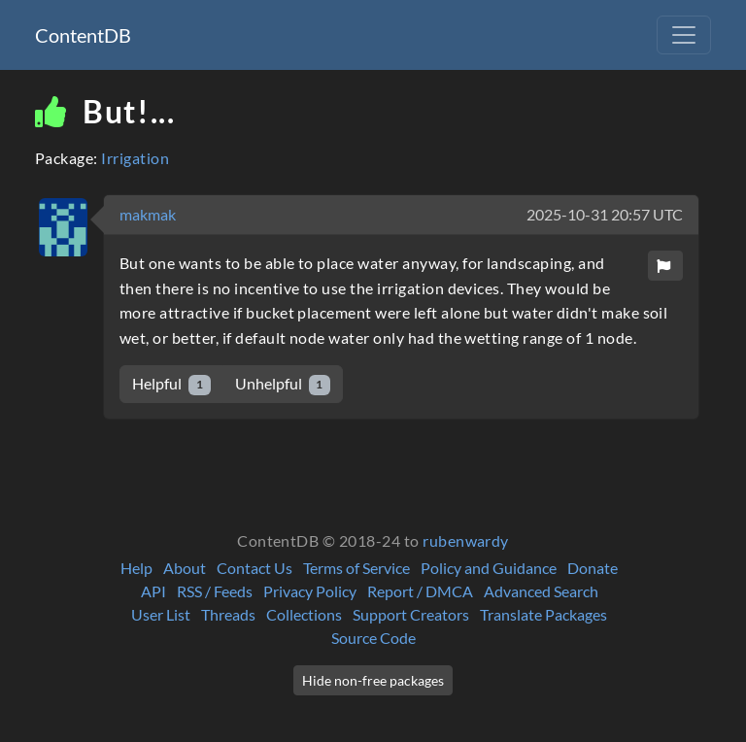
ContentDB (83, 35)
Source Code (373, 637)
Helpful (171, 384)
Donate (592, 567)
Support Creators (411, 614)
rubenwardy (466, 540)
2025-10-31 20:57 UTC (604, 214)
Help (136, 567)
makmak (147, 214)
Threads (228, 614)
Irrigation (135, 158)
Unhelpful (283, 384)
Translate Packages (543, 614)
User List (160, 614)
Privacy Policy (309, 591)
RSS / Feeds (215, 591)
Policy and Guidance (489, 567)
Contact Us (254, 567)
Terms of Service (356, 567)
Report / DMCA (420, 591)
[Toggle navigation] (684, 35)
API (153, 591)
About (184, 567)
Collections (304, 614)
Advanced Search (541, 591)
